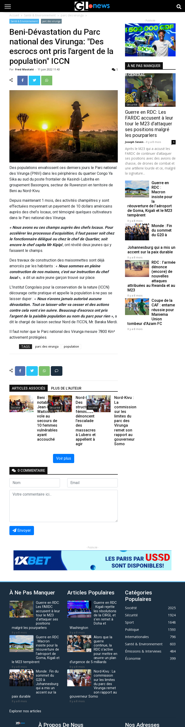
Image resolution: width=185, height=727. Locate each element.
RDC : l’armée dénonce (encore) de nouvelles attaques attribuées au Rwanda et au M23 (151, 276)
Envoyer (22, 530)
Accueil (14, 15)
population (71, 346)
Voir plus (63, 458)
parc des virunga (72, 15)
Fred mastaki (25, 69)
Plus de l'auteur (66, 388)
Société (15, 407)
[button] (129, 39)
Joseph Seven (134, 142)
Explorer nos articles (25, 711)
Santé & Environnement (40, 15)
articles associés (28, 388)
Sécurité (54, 407)
